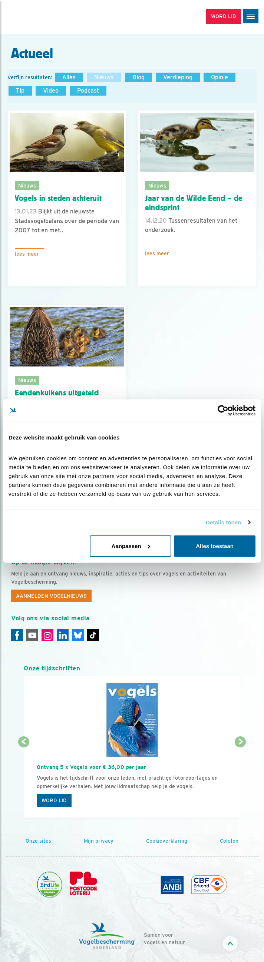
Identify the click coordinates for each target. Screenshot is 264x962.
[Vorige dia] (23, 781)
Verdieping (177, 77)
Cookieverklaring (166, 841)
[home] (37, 17)
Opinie (219, 77)
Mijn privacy (98, 841)
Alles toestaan (215, 546)
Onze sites (38, 841)
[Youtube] (32, 635)
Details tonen (223, 522)
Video (51, 90)
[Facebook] (17, 635)
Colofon (229, 841)
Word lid (54, 800)
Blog (138, 77)
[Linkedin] (63, 635)
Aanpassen (131, 546)
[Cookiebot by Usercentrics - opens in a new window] (223, 410)
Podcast (88, 90)
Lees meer (27, 254)
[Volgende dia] (240, 781)
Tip (20, 90)
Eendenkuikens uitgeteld (57, 392)
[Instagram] (47, 635)
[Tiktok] (93, 635)
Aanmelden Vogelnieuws (51, 596)
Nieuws (104, 77)
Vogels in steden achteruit (58, 198)
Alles (69, 77)
